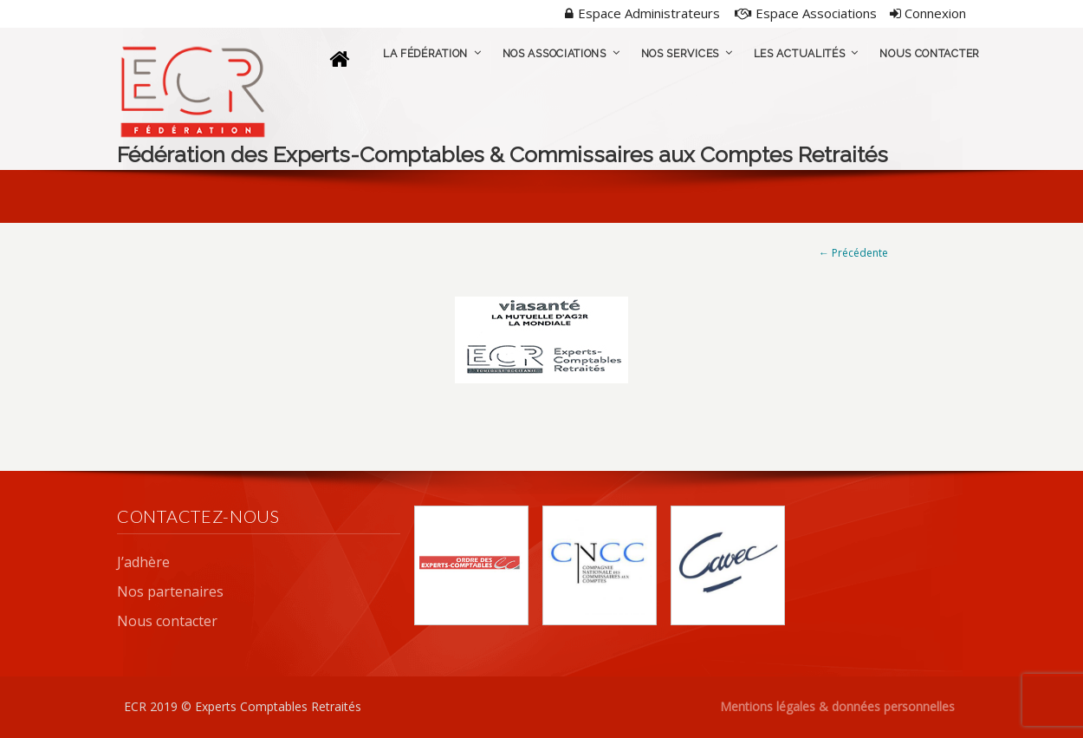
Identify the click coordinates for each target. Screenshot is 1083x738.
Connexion (928, 13)
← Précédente (853, 252)
